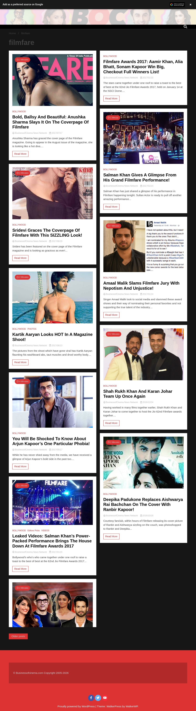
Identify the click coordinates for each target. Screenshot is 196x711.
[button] (98, 4)
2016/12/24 (146, 402)
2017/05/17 (55, 449)
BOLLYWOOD (19, 111)
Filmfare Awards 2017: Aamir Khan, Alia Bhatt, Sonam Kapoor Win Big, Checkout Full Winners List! (143, 66)
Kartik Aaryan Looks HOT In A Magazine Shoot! (52, 337)
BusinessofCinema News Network (29, 133)
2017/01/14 (146, 186)
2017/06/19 (55, 241)
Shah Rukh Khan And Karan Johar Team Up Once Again (137, 394)
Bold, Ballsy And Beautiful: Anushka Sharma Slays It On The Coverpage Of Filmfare (50, 122)
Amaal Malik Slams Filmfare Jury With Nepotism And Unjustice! (141, 286)
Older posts (18, 636)
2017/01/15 (55, 552)
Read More (20, 153)
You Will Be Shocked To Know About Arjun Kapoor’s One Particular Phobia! (51, 441)
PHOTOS (32, 329)
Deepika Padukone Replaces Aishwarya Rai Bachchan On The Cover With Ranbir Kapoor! (143, 504)
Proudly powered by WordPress (76, 706)
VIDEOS (45, 530)
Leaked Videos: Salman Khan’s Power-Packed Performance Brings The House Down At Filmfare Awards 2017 (52, 541)
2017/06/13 (55, 345)
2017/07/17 (55, 133)
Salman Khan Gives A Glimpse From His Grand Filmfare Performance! (139, 177)
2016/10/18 (146, 515)
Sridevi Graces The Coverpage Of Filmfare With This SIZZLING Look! (47, 233)
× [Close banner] (191, 4)
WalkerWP (132, 706)
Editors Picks (34, 530)
